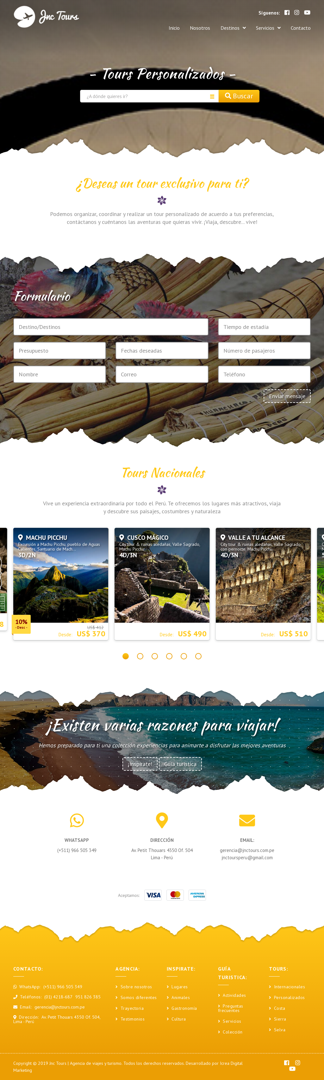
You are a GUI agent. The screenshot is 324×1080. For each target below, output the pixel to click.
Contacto (301, 27)
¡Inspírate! (140, 764)
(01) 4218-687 (58, 997)
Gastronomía (182, 1008)
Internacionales (287, 987)
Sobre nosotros (133, 987)
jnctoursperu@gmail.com (247, 858)
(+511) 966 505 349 (77, 850)
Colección (230, 1032)
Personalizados (287, 997)
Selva (277, 1030)
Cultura (176, 1019)
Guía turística (180, 764)
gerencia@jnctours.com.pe (247, 850)
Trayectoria (129, 1008)
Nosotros (189, 27)
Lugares (177, 987)
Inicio (159, 27)
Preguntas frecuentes (230, 1008)
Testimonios (130, 1019)
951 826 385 (88, 997)
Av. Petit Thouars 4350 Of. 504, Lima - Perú (56, 1019)
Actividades (232, 995)
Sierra (277, 1019)
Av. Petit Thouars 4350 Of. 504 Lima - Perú (162, 854)
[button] (125, 656)
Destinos (225, 27)
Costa (277, 1008)
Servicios (264, 27)
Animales (178, 997)
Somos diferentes (136, 997)
